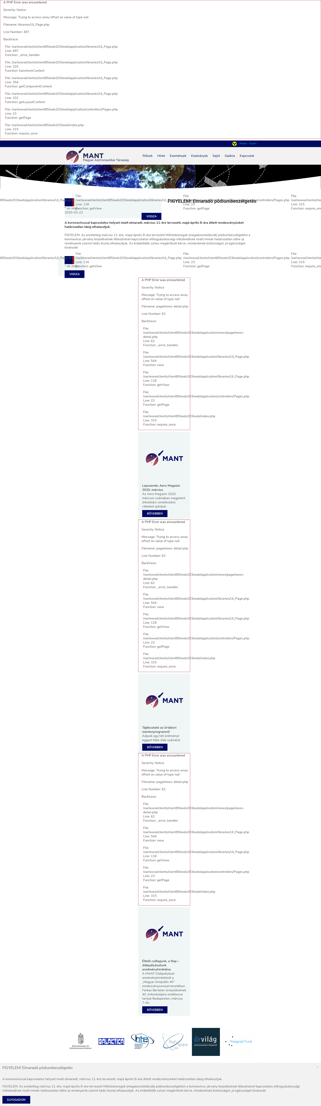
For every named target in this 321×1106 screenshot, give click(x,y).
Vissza (151, 216)
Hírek (161, 156)
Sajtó (216, 156)
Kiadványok (199, 156)
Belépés (243, 143)
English (253, 143)
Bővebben (155, 513)
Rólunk (148, 156)
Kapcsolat (247, 156)
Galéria (230, 156)
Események (178, 156)
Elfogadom (16, 1100)
